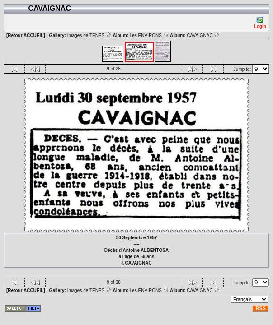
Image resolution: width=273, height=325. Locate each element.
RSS (260, 308)
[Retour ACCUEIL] (25, 35)
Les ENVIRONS (149, 35)
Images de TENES (89, 35)
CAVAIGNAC (203, 35)
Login (260, 23)
